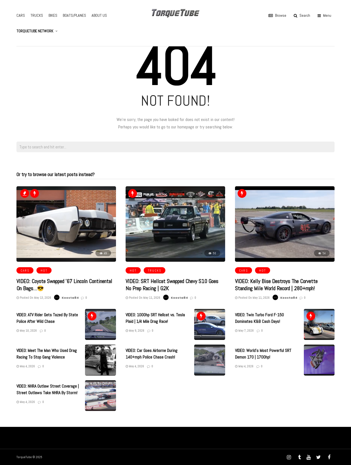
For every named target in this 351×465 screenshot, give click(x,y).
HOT (44, 270)
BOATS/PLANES (74, 15)
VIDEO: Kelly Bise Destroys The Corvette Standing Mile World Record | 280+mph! (276, 285)
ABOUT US (99, 15)
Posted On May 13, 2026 (33, 298)
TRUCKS (36, 15)
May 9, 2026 (135, 330)
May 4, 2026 (25, 366)
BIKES (53, 15)
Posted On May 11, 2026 (143, 298)
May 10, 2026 (26, 330)
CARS (20, 15)
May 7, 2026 (244, 330)
